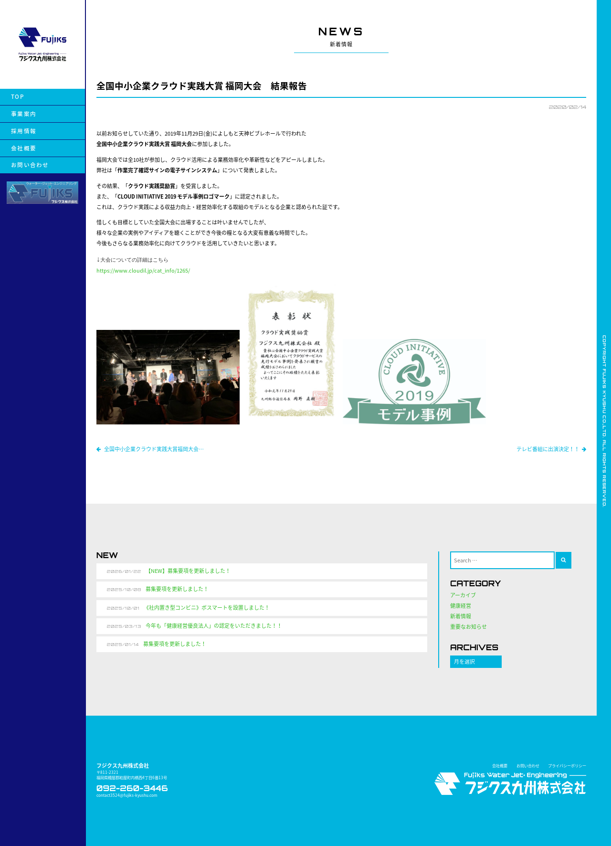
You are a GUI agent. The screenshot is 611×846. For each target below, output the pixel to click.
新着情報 (460, 616)
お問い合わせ (30, 165)
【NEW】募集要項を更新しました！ (188, 571)
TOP (17, 97)
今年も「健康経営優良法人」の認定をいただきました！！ (214, 626)
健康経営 (460, 606)
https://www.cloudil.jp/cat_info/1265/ (143, 270)
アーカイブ (463, 595)
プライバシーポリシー (567, 765)
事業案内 (23, 114)
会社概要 (23, 148)
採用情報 (23, 131)
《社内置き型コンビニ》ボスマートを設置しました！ (207, 607)
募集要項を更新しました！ (177, 589)
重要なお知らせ (468, 627)
